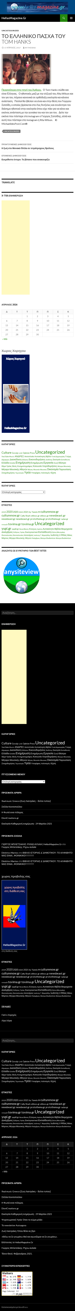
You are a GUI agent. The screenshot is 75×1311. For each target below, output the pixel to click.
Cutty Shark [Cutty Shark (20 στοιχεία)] (25, 515)
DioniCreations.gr (10, 818)
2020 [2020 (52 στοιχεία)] (9, 511)
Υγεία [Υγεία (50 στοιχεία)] (27, 472)
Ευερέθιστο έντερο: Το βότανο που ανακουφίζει (37, 157)
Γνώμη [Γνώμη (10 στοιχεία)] (68, 456)
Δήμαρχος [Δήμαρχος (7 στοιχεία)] (5, 460)
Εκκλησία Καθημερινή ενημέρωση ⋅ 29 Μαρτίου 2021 (27, 823)
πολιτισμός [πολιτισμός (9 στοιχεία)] (45, 473)
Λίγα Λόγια (7, 1020)
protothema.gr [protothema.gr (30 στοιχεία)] (37, 519)
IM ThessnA (30, 47)
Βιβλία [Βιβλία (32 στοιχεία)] (58, 528)
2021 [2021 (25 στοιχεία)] (25, 512)
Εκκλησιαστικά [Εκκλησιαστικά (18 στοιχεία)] (31, 532)
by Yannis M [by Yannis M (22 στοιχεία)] (34, 512)
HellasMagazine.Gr (14, 18)
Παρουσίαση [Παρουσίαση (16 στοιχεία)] (65, 469)
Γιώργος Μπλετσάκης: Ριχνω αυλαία (19, 847)
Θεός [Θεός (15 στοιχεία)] (14, 466)
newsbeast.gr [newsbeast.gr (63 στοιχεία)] (57, 515)
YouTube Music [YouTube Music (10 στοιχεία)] (8, 456)
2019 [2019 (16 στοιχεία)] (4, 512)
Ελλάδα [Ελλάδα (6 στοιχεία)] (12, 463)
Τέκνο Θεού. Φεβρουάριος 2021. (17, 1253)
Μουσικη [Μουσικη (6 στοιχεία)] (43, 469)
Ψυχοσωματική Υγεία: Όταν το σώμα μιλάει (22, 1219)
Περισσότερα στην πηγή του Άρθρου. (22, 89)
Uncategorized (10, 30)
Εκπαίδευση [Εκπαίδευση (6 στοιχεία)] (65, 460)
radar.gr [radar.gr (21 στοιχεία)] (64, 519)
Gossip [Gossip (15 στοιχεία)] (15, 453)
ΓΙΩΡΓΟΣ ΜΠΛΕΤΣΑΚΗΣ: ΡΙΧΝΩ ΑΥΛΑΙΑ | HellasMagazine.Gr (32, 844)
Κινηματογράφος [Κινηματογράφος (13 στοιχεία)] (24, 466)
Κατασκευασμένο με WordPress (15, 1307)
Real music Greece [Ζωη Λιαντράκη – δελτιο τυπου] (26, 801)
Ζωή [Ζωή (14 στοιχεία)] (56, 463)
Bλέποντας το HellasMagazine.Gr (17, 1242)
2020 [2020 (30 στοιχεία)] (15, 512)
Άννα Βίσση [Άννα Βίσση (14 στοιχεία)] (24, 529)
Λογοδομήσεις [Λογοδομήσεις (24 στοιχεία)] (49, 466)
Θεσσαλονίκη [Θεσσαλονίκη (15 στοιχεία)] (7, 535)
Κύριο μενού (71, 18)
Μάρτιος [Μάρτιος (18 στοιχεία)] (5, 538)
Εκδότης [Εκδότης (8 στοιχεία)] (49, 460)
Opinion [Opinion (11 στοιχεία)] (26, 453)
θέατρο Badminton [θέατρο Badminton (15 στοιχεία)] (47, 538)
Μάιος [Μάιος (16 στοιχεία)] (69, 535)
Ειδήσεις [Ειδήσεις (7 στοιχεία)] (25, 460)
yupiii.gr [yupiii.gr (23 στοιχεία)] (15, 529)
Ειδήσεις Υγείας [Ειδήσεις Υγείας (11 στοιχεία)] (19, 532)
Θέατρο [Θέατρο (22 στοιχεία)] (62, 462)
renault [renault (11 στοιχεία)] (5, 524)
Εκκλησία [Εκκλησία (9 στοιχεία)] (56, 459)
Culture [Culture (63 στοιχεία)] (6, 452)
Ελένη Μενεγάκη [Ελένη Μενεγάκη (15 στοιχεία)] (58, 532)
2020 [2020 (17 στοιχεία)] (21, 512)
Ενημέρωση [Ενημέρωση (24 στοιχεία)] (37, 462)
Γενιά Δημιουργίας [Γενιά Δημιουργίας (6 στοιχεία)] (58, 456)
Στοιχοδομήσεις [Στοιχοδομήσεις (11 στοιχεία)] (8, 473)
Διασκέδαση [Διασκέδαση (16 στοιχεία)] (15, 459)
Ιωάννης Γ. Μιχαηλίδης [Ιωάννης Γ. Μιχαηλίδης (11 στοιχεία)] (42, 535)
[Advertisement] (16, 247)
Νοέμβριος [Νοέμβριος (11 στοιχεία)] (36, 538)
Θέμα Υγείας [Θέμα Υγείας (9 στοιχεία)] (7, 466)
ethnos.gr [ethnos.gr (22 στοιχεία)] (35, 515)
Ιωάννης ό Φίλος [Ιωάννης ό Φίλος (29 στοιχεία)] (59, 535)
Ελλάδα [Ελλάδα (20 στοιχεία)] (5, 462)
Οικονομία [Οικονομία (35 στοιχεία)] (52, 469)
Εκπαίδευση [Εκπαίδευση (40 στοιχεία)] (44, 531)
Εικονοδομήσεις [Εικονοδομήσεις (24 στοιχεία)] (37, 459)
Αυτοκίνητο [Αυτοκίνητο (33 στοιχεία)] (48, 528)
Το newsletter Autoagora (14, 1225)
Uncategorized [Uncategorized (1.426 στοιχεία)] (50, 452)
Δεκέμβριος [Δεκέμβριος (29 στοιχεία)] (7, 532)
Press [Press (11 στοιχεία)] (32, 453)
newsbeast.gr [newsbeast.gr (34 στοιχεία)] (8, 518)
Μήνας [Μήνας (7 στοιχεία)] (30, 469)
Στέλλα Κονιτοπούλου (12, 806)
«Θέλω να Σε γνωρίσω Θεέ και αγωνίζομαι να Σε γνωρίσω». (29, 1236)
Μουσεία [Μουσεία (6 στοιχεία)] (36, 469)
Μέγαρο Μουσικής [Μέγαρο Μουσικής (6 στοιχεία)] (64, 466)
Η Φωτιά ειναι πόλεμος (12, 812)
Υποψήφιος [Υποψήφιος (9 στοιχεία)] (35, 473)
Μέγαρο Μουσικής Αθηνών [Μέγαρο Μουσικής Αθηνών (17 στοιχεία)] (14, 469)
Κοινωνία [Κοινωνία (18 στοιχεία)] (37, 466)
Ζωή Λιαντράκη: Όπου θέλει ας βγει (18, 1231)
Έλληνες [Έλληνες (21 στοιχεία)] (33, 529)
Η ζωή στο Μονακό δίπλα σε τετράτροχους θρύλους (37, 146)
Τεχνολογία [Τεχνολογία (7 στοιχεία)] (19, 473)
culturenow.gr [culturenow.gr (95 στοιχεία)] (49, 511)
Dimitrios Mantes (10, 852)
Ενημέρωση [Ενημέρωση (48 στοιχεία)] (23, 462)
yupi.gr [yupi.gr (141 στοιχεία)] (6, 528)
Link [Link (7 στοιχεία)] (20, 453)
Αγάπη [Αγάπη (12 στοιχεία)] (39, 529)
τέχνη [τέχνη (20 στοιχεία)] (53, 472)
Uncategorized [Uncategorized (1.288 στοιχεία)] (49, 523)
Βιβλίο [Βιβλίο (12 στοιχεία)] (48, 456)
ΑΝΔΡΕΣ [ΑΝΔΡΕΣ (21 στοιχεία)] (19, 456)
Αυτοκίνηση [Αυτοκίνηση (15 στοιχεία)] (39, 456)
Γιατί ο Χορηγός (9, 1015)
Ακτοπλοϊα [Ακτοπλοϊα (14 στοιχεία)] (29, 456)
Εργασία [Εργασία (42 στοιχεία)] (48, 462)
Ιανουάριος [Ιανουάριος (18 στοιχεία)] (28, 535)
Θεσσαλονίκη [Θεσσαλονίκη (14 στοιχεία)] (18, 535)
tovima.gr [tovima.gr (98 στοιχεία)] (14, 524)
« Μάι (4, 339)
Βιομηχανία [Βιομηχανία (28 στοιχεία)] (66, 529)
